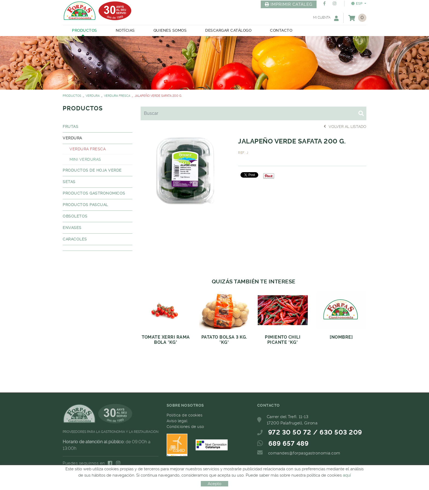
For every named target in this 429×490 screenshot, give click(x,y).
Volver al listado (345, 126)
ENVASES (72, 227)
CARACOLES (75, 239)
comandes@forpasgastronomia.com (304, 453)
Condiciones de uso (185, 426)
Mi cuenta (326, 18)
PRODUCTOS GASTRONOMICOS (94, 193)
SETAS (69, 182)
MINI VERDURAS (85, 159)
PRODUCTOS (72, 96)
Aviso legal (177, 421)
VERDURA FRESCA (117, 96)
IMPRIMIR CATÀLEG (288, 4)
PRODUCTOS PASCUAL (85, 205)
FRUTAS (70, 126)
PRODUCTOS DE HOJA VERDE (92, 170)
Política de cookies (185, 415)
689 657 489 (288, 443)
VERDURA (93, 96)
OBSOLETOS (75, 216)
